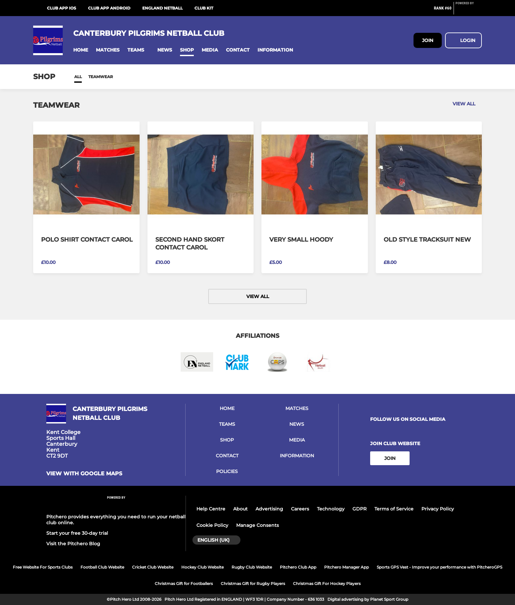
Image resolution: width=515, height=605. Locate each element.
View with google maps (84, 473)
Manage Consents (257, 525)
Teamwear (100, 76)
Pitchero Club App (298, 567)
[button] (80, 50)
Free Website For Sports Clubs (43, 567)
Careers (300, 509)
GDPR (359, 509)
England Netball (162, 8)
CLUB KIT (203, 8)
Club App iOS (61, 8)
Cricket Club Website (152, 567)
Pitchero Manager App (346, 567)
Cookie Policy (212, 525)
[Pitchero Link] (469, 11)
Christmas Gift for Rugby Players (253, 583)
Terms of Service (394, 509)
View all (467, 104)
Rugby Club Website (252, 567)
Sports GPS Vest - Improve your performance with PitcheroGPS (439, 567)
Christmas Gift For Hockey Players (327, 583)
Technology (331, 509)
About (240, 509)
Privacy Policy (437, 509)
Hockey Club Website (202, 567)
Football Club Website (102, 567)
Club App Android (109, 8)
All (78, 76)
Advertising (269, 509)
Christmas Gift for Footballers (184, 583)
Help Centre (210, 509)
